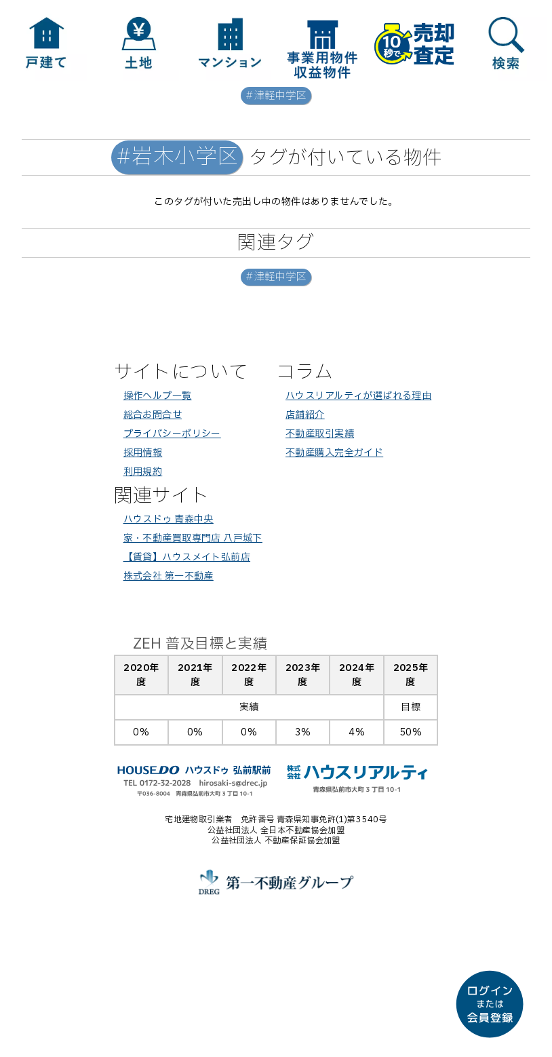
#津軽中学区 (276, 96)
